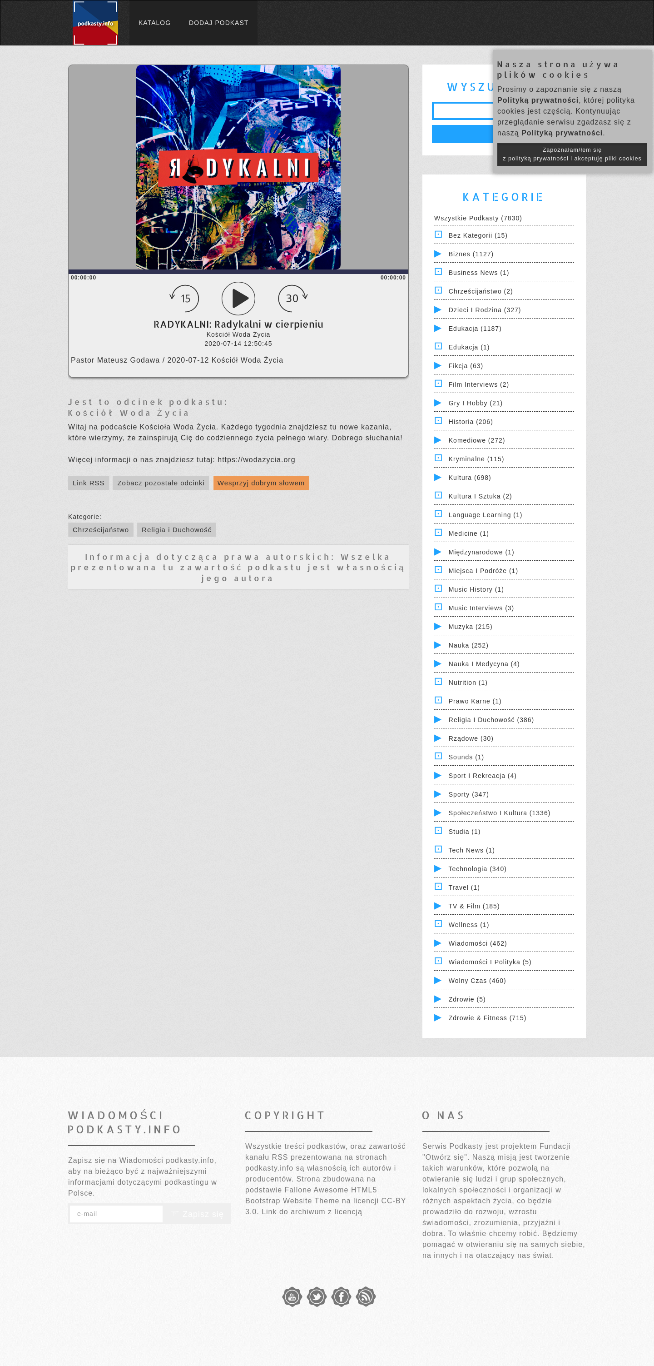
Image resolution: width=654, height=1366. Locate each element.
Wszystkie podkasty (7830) (478, 218)
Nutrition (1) (468, 682)
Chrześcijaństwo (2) (481, 291)
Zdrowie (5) (467, 999)
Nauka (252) (469, 645)
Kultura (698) (470, 477)
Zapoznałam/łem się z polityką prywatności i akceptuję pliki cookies (572, 154)
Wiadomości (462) (478, 943)
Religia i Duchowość (177, 529)
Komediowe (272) (477, 440)
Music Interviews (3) (481, 608)
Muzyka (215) (471, 626)
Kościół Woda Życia (129, 412)
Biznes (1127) (471, 254)
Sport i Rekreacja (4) (483, 775)
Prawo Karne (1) (475, 701)
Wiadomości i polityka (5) (490, 962)
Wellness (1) (469, 924)
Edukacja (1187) (475, 328)
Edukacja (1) (469, 347)
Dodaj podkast (218, 22)
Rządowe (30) (471, 738)
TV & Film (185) (474, 906)
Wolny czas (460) (477, 980)
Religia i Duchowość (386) (491, 719)
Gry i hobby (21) (476, 403)
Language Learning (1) (486, 514)
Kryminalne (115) (477, 459)
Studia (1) (465, 831)
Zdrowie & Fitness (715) (488, 1018)
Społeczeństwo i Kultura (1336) (500, 813)
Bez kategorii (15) (478, 235)
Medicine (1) (469, 533)
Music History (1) (476, 589)
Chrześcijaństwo (101, 529)
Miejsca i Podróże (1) (483, 570)
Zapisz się (197, 1214)
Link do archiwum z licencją (312, 1212)
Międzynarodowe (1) (482, 552)
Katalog (155, 22)
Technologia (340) (478, 868)
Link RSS (89, 483)
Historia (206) (471, 421)
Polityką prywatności (538, 100)
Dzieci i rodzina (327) (485, 310)
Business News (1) (479, 272)
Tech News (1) (472, 850)
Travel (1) (464, 887)
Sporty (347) (469, 794)
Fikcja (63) (466, 365)
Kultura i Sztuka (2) (480, 496)
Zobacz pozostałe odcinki (160, 483)
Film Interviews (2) (479, 384)
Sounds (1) (466, 757)
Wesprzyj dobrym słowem (261, 483)
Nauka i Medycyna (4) (484, 664)
